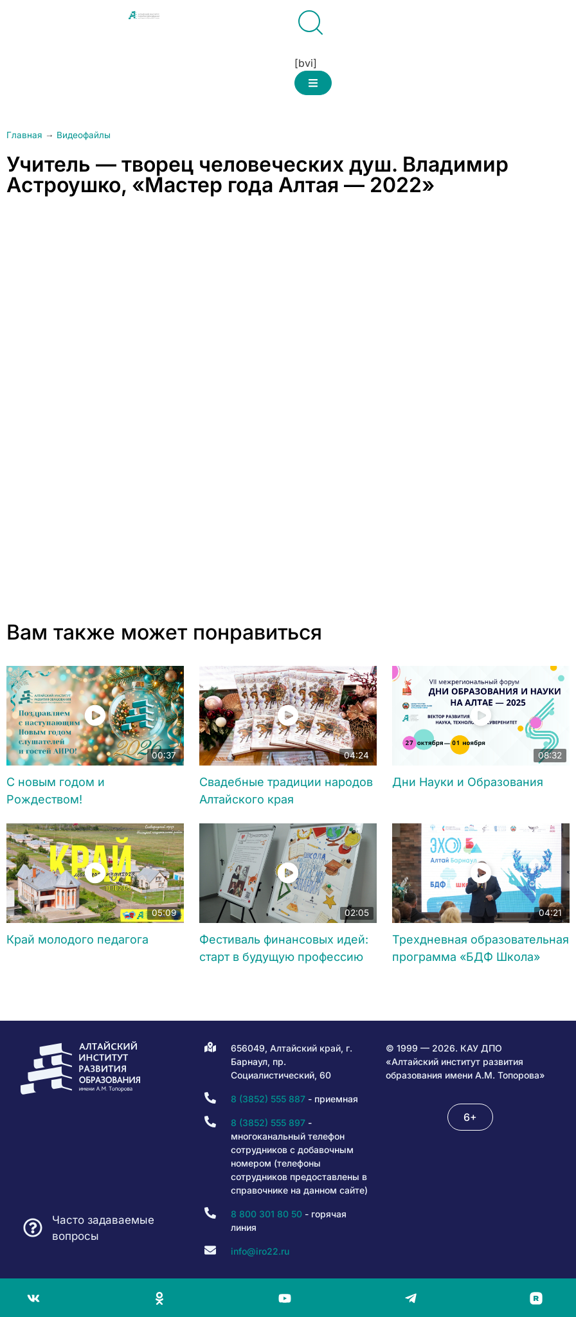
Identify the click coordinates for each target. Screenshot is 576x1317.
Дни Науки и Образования (467, 782)
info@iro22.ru (260, 1251)
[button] (313, 83)
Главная (24, 135)
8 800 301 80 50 (266, 1213)
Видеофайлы (84, 135)
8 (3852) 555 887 (268, 1098)
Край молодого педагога (77, 939)
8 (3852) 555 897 (268, 1122)
